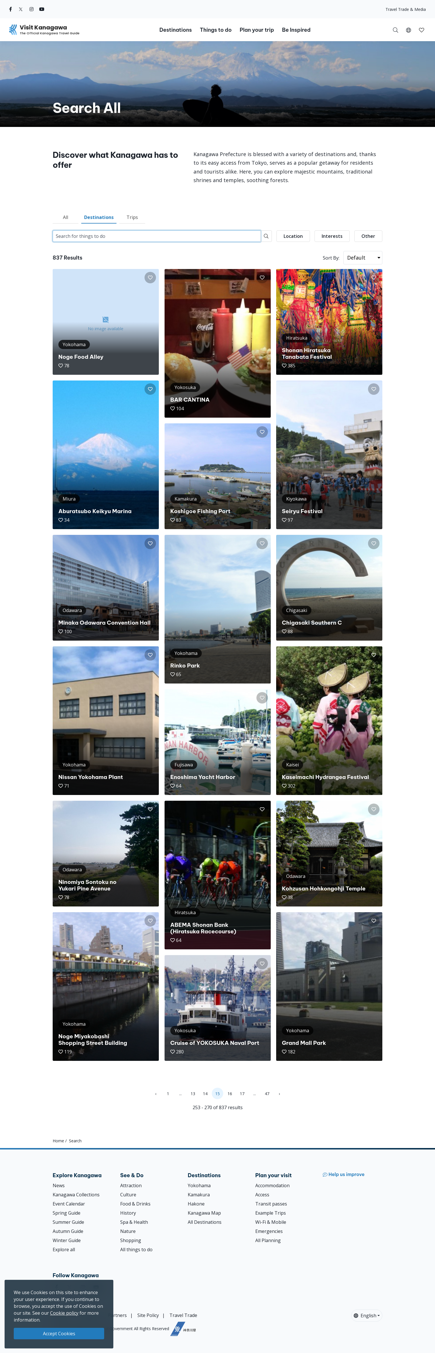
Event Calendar (69, 1204)
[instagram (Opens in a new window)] (31, 9)
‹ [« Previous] (155, 1093)
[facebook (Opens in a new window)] (10, 9)
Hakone (196, 1204)
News (59, 1185)
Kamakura (199, 1194)
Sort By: (331, 258)
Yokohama (199, 1185)
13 (193, 1093)
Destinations (99, 217)
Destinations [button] (175, 30)
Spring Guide (66, 1213)
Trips (132, 217)
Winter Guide (67, 1240)
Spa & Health (134, 1222)
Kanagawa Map (204, 1213)
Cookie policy (64, 1313)
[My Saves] (421, 29)
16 (230, 1093)
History (128, 1213)
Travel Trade (183, 1315)
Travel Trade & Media (405, 9)
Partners (117, 1315)
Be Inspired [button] (296, 30)
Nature (128, 1231)
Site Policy (148, 1315)
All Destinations (205, 1222)
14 (205, 1093)
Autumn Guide (68, 1231)
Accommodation (272, 1185)
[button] (408, 29)
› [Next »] (279, 1093)
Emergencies (269, 1231)
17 (242, 1093)
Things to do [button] (216, 30)
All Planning (268, 1240)
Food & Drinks (135, 1204)
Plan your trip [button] (257, 30)
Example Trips (270, 1213)
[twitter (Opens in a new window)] (20, 9)
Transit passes (271, 1204)
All (65, 217)
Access (262, 1194)
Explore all (64, 1249)
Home (58, 1140)
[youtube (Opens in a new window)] (41, 9)
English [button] (365, 1315)
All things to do (136, 1249)
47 (267, 1093)
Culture (128, 1194)
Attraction (131, 1185)
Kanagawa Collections (76, 1194)
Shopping (130, 1240)
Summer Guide (68, 1222)
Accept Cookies (59, 1333)
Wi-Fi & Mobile (270, 1222)
